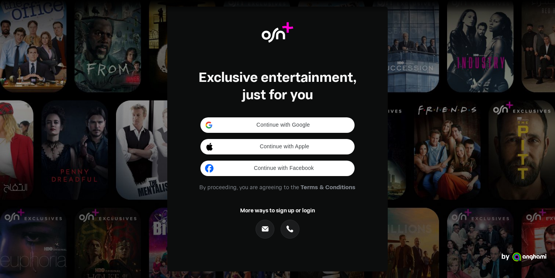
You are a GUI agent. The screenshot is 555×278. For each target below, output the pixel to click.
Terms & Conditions (328, 187)
